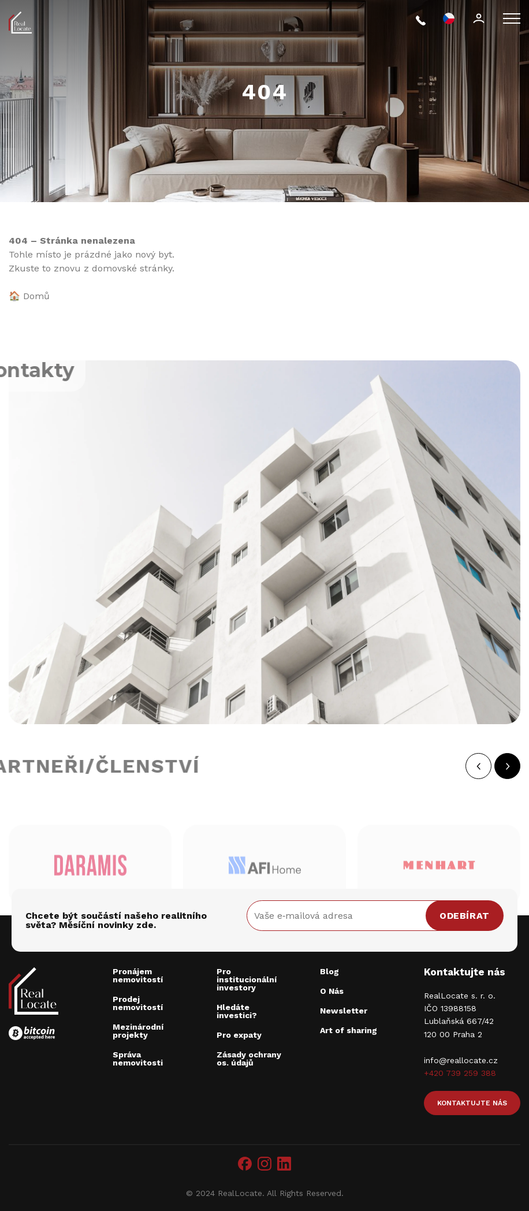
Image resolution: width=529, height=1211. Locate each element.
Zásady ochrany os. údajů (249, 1058)
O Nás (332, 991)
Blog (329, 971)
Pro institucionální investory (247, 979)
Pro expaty (239, 1035)
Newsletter (343, 1011)
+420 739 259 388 (460, 1073)
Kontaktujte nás (472, 1103)
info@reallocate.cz (461, 1060)
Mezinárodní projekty (138, 1031)
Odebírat (464, 915)
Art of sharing (348, 1030)
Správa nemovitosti (138, 1058)
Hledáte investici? (237, 1011)
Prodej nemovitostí (138, 1003)
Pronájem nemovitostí (138, 975)
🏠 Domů (29, 295)
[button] (490, 766)
